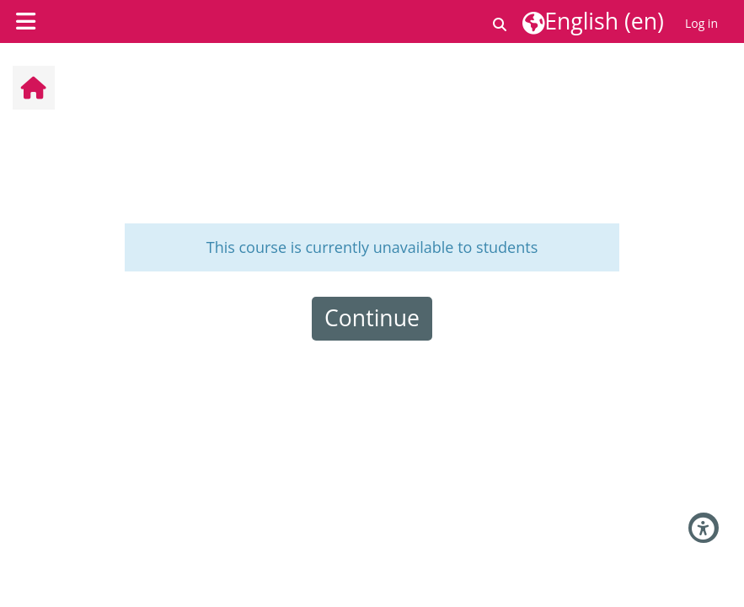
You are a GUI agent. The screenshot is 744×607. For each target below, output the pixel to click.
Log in (701, 23)
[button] (500, 22)
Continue (372, 318)
